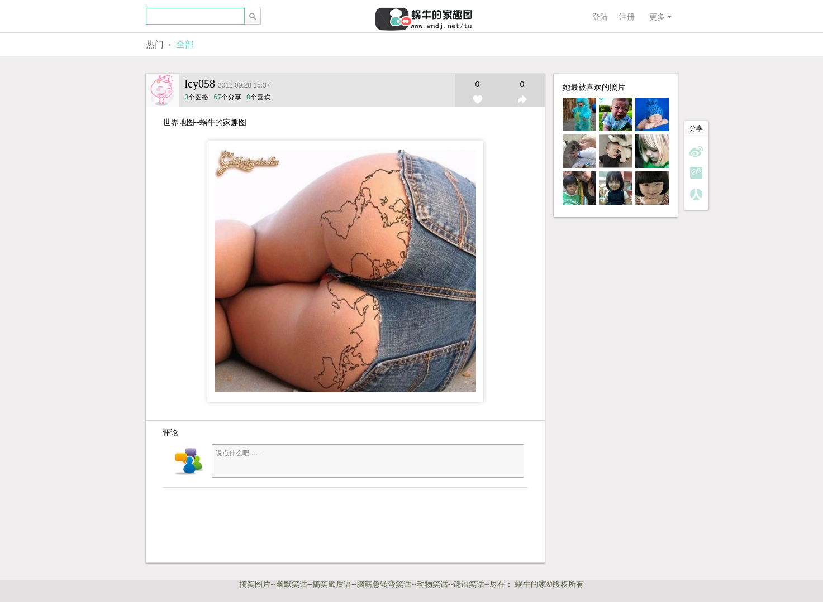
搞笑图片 (254, 584)
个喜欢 (258, 97)
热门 (155, 44)
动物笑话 (432, 584)
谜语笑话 (468, 584)
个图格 (198, 97)
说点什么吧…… (368, 461)
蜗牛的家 (530, 584)
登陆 (600, 16)
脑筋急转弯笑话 (383, 584)
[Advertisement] (325, 524)
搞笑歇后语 (331, 584)
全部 (185, 44)
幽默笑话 (291, 584)
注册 (627, 16)
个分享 (227, 97)
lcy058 (200, 84)
